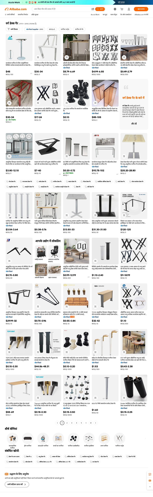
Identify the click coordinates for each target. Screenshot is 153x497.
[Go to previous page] (57, 423)
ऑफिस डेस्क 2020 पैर (44, 462)
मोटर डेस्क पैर (103, 457)
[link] (150, 474)
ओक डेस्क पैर (27, 462)
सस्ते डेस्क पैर (120, 182)
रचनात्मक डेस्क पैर (26, 182)
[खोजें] (100, 9)
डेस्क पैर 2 (28, 457)
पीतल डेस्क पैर (86, 182)
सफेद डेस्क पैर (41, 182)
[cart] (122, 9)
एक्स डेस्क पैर (117, 457)
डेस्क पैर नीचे (130, 457)
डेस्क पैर (77, 187)
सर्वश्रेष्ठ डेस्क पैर (80, 462)
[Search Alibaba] (61, 9)
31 (91, 423)
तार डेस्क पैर (94, 462)
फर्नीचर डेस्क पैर (56, 182)
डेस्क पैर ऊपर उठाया (12, 457)
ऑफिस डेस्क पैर (70, 457)
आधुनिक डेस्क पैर (12, 187)
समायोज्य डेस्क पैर (12, 462)
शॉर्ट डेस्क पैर (89, 187)
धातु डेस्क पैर (40, 457)
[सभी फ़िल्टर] (13, 29)
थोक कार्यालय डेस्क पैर (136, 182)
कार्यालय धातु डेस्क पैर (87, 457)
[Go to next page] (95, 423)
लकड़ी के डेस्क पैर (28, 187)
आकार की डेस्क (55, 457)
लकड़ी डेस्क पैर (43, 187)
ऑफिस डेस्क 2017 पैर (63, 462)
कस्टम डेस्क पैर (71, 182)
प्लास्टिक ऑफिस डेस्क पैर (103, 182)
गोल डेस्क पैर (10, 182)
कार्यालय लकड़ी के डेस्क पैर (61, 187)
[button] (92, 9)
